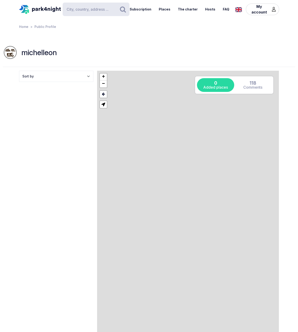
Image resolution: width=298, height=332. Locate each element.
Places (164, 9)
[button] (103, 77)
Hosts (210, 9)
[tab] (215, 85)
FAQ (226, 9)
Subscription (140, 9)
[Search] (96, 9)
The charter (188, 9)
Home (23, 27)
